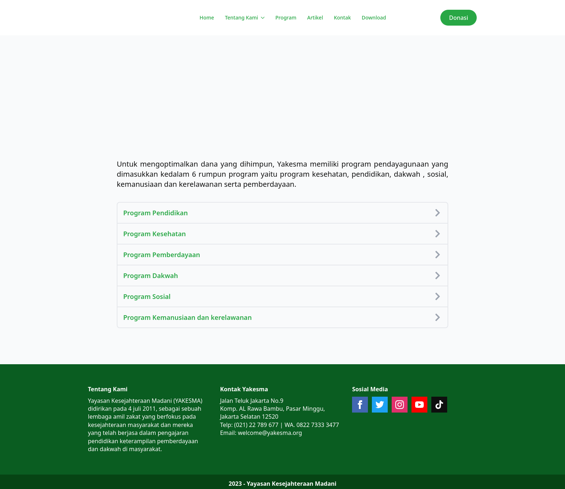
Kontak (342, 17)
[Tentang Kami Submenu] (262, 17)
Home (207, 17)
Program (285, 17)
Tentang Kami (241, 17)
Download (374, 17)
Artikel (315, 17)
